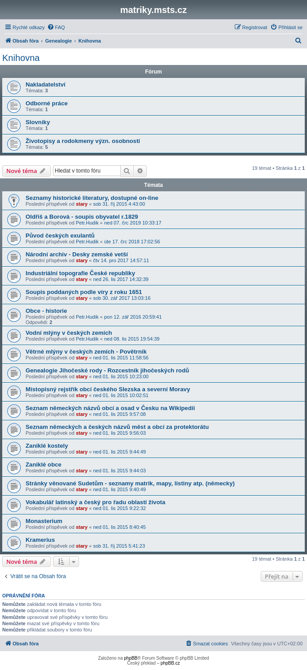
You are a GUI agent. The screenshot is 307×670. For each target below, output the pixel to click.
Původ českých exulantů (60, 235)
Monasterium (44, 521)
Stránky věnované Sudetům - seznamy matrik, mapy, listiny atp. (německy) (130, 483)
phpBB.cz (170, 663)
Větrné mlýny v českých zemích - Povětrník (86, 351)
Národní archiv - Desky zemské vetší (77, 254)
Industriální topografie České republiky (80, 273)
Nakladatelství (46, 84)
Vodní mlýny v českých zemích (69, 332)
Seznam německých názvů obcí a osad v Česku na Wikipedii (110, 408)
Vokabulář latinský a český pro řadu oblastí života (95, 502)
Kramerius (40, 539)
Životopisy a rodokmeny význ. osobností (83, 141)
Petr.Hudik (87, 222)
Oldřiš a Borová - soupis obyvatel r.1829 (82, 216)
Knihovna (20, 58)
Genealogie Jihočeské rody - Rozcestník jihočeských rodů (107, 370)
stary (82, 204)
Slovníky (38, 122)
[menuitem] (56, 27)
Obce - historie (46, 310)
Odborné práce (47, 103)
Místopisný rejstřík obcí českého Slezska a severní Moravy (108, 389)
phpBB (130, 658)
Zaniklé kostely (47, 445)
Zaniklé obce (43, 464)
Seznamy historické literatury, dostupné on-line (92, 198)
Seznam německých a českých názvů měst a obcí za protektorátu (117, 427)
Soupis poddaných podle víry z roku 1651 (84, 292)
